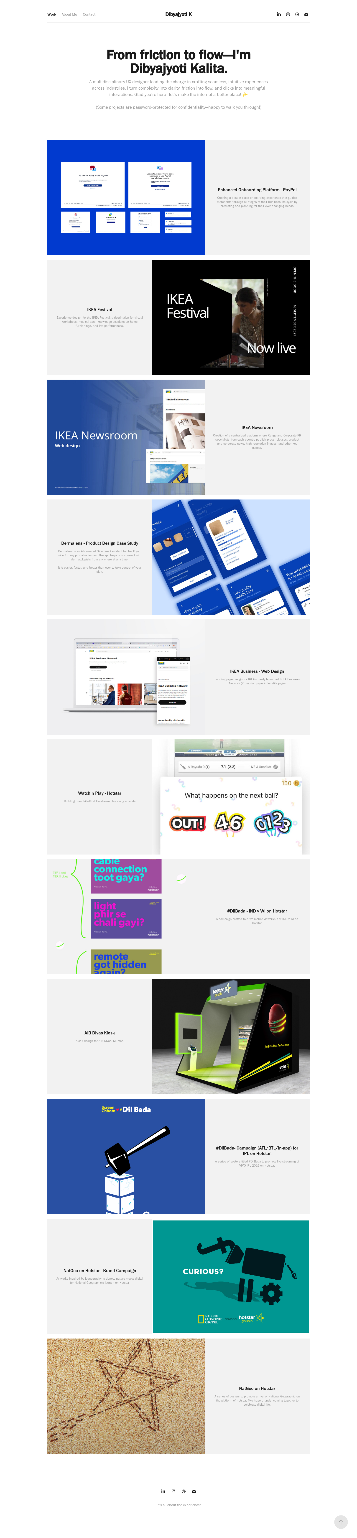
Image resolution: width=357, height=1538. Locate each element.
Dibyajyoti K (178, 14)
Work (51, 14)
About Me (69, 14)
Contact (89, 14)
